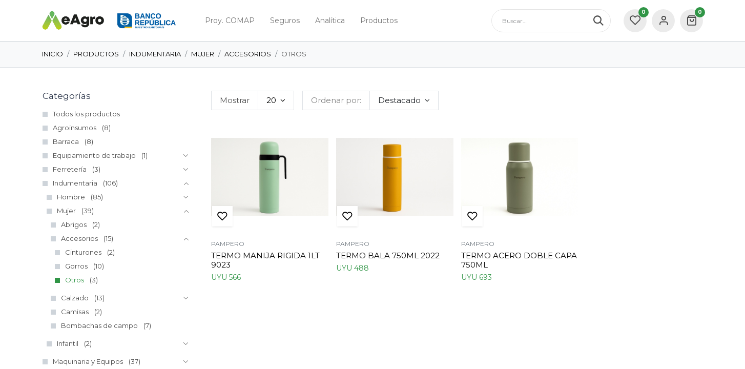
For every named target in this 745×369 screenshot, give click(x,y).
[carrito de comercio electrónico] (691, 20)
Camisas (75, 312)
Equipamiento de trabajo (94, 155)
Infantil (67, 343)
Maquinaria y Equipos (88, 361)
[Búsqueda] (602, 20)
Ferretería (70, 169)
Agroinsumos (74, 128)
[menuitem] (229, 20)
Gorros (76, 266)
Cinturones (83, 252)
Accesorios (247, 54)
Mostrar (235, 100)
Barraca (66, 141)
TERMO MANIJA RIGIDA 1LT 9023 (265, 260)
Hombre (71, 197)
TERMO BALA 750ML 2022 (388, 255)
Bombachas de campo (99, 325)
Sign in (663, 20)
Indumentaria (155, 54)
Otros (74, 280)
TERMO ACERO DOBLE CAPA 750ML (519, 260)
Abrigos (74, 224)
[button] (404, 100)
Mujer (202, 54)
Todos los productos (86, 114)
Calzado (75, 298)
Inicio (52, 54)
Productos (96, 54)
